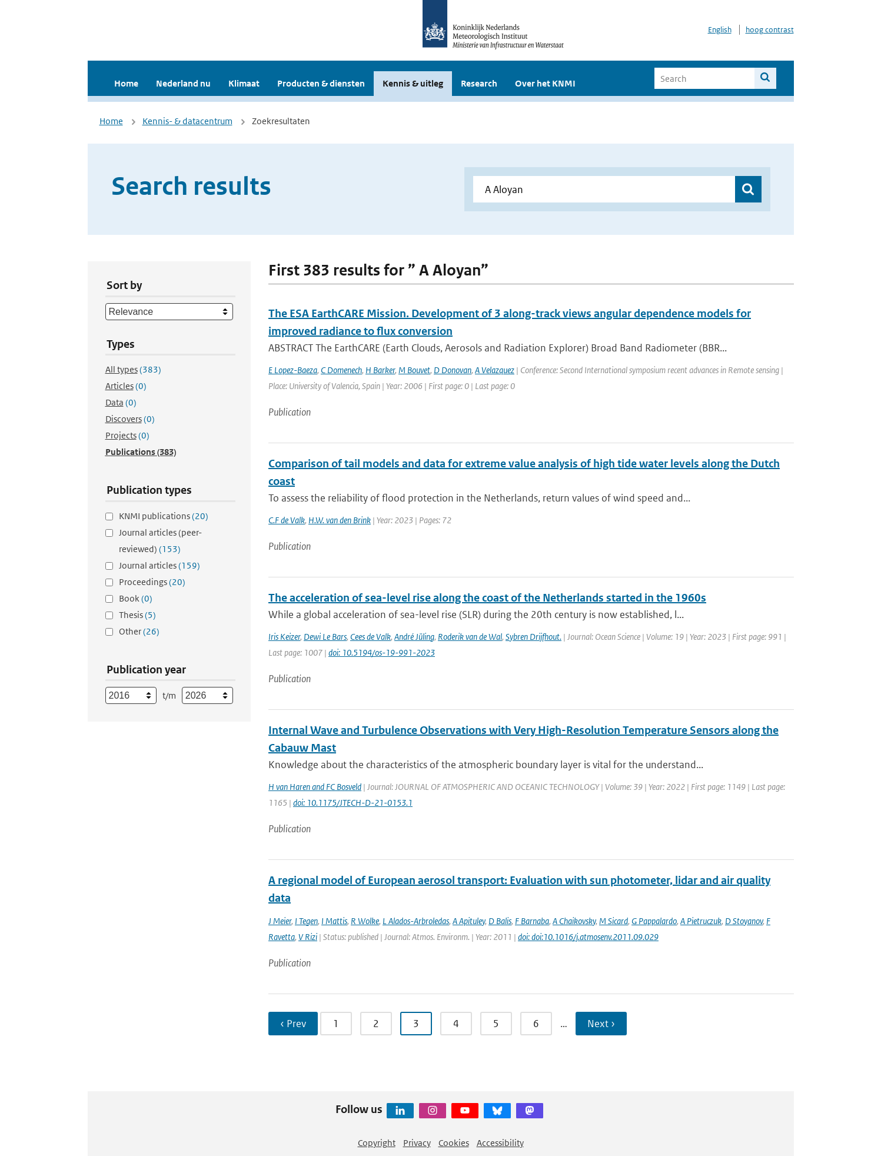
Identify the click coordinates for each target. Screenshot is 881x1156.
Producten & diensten (321, 83)
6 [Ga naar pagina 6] (536, 1023)
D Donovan (452, 370)
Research (479, 83)
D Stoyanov (744, 920)
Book (135, 598)
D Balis (499, 920)
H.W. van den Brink (339, 520)
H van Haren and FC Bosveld (314, 786)
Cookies (453, 1142)
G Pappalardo (654, 920)
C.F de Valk (286, 520)
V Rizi (307, 936)
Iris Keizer (284, 636)
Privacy (417, 1142)
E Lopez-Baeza (292, 370)
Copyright (376, 1142)
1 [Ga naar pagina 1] (336, 1023)
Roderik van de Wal (470, 636)
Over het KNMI (545, 83)
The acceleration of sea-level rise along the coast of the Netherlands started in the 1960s (487, 597)
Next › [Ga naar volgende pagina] (601, 1023)
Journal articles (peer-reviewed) (160, 540)
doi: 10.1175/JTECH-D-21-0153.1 (353, 802)
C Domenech (341, 370)
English (720, 30)
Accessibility (500, 1142)
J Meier (279, 920)
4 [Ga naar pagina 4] (456, 1023)
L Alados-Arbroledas (416, 920)
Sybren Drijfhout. (533, 636)
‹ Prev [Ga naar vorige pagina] (293, 1023)
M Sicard (613, 920)
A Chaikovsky (574, 920)
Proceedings (152, 581)
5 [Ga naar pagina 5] (496, 1023)
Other (139, 631)
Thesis (137, 614)
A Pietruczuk (701, 920)
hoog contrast (770, 30)
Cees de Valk (370, 636)
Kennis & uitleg (413, 83)
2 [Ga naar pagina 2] (376, 1023)
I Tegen (306, 920)
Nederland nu (183, 83)
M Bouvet (414, 370)
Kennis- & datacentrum (187, 121)
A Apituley (469, 920)
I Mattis (334, 920)
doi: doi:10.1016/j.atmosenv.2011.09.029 (588, 936)
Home (126, 83)
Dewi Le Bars (325, 636)
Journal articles (159, 565)
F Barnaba (532, 920)
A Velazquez (494, 370)
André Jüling (414, 636)
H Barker (380, 370)
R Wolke (365, 920)
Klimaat (244, 83)
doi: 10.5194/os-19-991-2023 (381, 652)
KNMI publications (163, 515)
